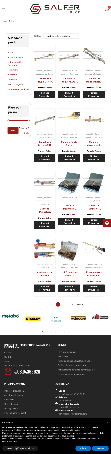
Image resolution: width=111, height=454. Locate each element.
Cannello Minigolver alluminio (44, 211)
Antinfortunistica (15, 57)
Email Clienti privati (69, 404)
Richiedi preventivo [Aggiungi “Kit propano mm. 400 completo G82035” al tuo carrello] (93, 288)
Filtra (13, 130)
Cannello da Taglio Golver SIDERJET (45, 80)
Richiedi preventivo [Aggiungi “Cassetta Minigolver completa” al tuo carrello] (93, 221)
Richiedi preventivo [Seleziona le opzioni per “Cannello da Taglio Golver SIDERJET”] (44, 94)
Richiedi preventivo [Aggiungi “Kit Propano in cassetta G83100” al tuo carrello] (69, 288)
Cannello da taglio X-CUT (44, 144)
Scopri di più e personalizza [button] (20, 448)
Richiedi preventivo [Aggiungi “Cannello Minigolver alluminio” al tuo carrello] (44, 225)
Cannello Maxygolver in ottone (94, 144)
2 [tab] (46, 331)
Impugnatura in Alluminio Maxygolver (44, 274)
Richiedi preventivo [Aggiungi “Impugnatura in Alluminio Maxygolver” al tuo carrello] (44, 288)
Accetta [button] (100, 448)
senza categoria (15, 84)
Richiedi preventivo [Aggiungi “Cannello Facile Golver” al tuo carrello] (69, 158)
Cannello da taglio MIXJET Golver (69, 80)
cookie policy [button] (73, 430)
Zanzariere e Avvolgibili (18, 89)
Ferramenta (13, 69)
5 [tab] (59, 331)
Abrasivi (11, 52)
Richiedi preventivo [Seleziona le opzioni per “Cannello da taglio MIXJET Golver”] (69, 94)
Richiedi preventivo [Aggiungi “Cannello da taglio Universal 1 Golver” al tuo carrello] (93, 94)
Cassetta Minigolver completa (93, 207)
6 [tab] (64, 331)
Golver (49, 87)
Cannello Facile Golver (69, 144)
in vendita (12, 74)
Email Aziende (66, 410)
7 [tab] (68, 331)
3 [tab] (51, 331)
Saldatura (12, 79)
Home (4, 21)
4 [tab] (55, 331)
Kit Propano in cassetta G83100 (69, 274)
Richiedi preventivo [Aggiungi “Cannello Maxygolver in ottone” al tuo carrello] (93, 158)
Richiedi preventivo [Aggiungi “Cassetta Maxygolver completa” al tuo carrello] (69, 221)
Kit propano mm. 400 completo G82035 (94, 274)
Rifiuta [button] (83, 448)
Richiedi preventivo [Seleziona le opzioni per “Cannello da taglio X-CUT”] (44, 158)
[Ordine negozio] (61, 36)
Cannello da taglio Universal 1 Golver (94, 80)
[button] (107, 223)
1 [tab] (42, 331)
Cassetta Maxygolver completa (69, 207)
